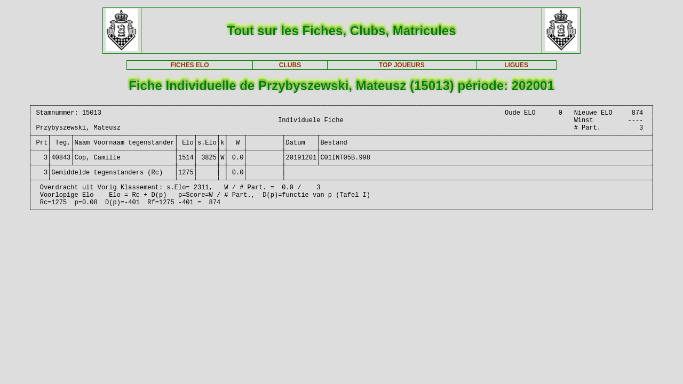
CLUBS (290, 65)
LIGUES (516, 65)
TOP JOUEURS (402, 65)
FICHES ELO (189, 65)
